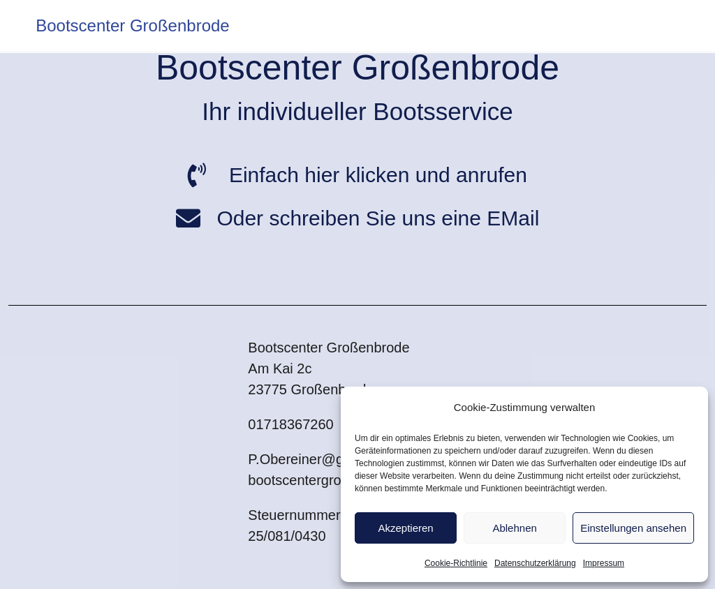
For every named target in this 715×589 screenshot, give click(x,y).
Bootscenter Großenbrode (133, 25)
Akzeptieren (405, 528)
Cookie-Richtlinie (456, 563)
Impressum (603, 563)
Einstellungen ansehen (633, 528)
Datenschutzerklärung (535, 563)
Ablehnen (514, 528)
